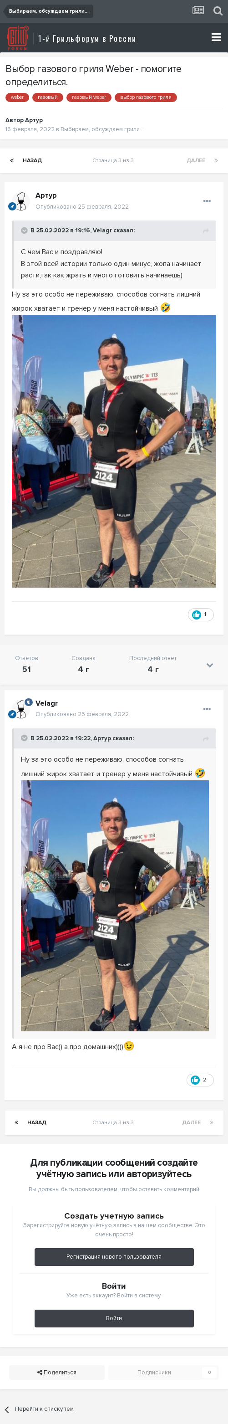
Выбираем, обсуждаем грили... (102, 129)
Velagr (102, 230)
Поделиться (56, 1372)
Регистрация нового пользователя (114, 1256)
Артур (34, 120)
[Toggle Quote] (25, 230)
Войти (114, 1318)
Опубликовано (82, 206)
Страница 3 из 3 (114, 160)
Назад (32, 160)
